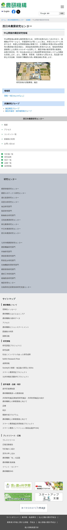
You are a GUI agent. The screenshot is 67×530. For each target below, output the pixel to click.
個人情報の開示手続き (47, 522)
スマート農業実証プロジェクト (15, 372)
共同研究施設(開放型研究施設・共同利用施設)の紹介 (23, 398)
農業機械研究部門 (8, 247)
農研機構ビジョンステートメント (16, 327)
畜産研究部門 (6, 211)
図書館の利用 (8, 332)
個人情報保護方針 (32, 527)
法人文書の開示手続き (47, 517)
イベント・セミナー (10, 467)
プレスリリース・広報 (12, 436)
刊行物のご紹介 (9, 449)
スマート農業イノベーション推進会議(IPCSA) (21, 428)
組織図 (28, 20)
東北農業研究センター (10, 224)
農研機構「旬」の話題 (11, 458)
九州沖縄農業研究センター (11, 243)
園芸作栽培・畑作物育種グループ (18, 111)
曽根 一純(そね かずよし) (14, 96)
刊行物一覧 (8, 154)
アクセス (6, 323)
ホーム (3, 20)
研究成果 (7, 157)
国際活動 (6, 336)
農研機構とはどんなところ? (14, 314)
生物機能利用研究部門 (10, 265)
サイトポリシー (12, 517)
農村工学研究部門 (8, 274)
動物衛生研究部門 (8, 215)
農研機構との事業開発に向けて (15, 401)
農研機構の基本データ (11, 318)
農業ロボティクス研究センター (13, 193)
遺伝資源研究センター (10, 198)
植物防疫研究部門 (8, 278)
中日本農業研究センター (11, 229)
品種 (4, 406)
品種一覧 (7, 163)
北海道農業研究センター (11, 220)
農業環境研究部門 (8, 269)
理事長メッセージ (10, 309)
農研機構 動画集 (9, 462)
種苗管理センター (8, 283)
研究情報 (6, 341)
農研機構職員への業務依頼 (13, 393)
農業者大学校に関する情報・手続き (21, 522)
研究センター (10, 179)
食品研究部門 (6, 206)
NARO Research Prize (11, 359)
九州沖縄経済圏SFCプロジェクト (16, 377)
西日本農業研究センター (16, 20)
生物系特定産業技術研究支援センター (16, 287)
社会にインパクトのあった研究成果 (17, 354)
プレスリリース (9, 440)
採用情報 (7, 166)
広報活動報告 (8, 445)
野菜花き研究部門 (8, 260)
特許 (4, 410)
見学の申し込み (9, 453)
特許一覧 (7, 160)
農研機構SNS (8, 471)
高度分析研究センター (10, 202)
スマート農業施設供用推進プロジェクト (18, 424)
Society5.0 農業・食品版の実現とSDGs (18, 368)
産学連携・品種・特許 (12, 384)
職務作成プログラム (10, 415)
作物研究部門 (6, 252)
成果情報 (6, 363)
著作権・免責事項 (29, 517)
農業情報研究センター (10, 189)
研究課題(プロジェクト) (12, 346)
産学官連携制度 (9, 389)
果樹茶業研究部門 (8, 256)
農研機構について (10, 305)
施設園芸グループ (12, 109)
